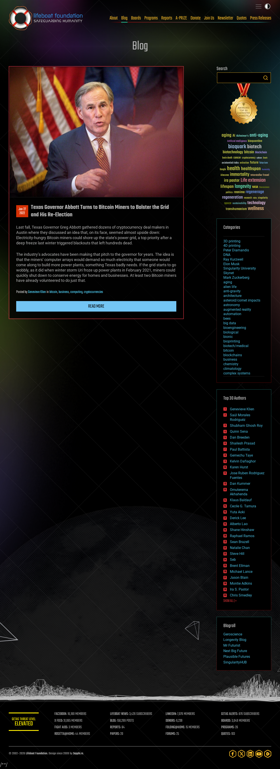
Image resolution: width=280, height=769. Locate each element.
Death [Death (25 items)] (265, 158)
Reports (166, 18)
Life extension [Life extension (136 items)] (253, 180)
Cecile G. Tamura (243, 506)
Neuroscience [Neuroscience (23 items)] (264, 187)
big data (229, 323)
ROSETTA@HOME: (65, 734)
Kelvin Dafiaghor (243, 461)
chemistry (230, 364)
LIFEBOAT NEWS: (119, 714)
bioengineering (234, 328)
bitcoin (53, 292)
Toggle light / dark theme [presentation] (267, 6)
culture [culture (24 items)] (259, 158)
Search (265, 77)
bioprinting (231, 341)
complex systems (236, 373)
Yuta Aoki (237, 512)
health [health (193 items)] (233, 169)
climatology (232, 369)
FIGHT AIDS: (62, 727)
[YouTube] (259, 754)
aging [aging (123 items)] (226, 135)
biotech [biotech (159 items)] (254, 147)
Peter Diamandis (236, 250)
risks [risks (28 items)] (255, 198)
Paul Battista (240, 449)
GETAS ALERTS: (229, 714)
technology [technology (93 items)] (256, 203)
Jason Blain (239, 577)
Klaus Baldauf (241, 500)
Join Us (209, 18)
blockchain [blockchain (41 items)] (261, 152)
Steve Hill (237, 554)
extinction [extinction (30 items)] (244, 163)
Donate (196, 18)
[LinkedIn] (250, 754)
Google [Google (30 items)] (223, 169)
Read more (96, 306)
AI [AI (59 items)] (234, 136)
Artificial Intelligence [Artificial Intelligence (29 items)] (237, 141)
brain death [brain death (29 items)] (227, 158)
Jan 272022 (22, 211)
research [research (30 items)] (248, 198)
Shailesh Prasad (242, 443)
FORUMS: (171, 734)
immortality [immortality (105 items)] (239, 174)
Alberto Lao (239, 524)
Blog (124, 18)
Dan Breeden (240, 437)
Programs (151, 18)
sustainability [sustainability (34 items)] (239, 203)
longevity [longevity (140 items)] (243, 186)
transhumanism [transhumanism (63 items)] (236, 209)
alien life (229, 287)
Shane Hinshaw (242, 530)
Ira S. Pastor (239, 589)
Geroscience (232, 634)
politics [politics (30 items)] (229, 192)
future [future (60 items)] (254, 163)
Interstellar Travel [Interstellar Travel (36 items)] (259, 175)
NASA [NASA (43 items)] (255, 187)
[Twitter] (241, 754)
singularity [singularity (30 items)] (263, 198)
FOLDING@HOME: (176, 727)
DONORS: (171, 721)
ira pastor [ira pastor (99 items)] (232, 180)
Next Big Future (235, 651)
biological (230, 332)
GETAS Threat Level (24, 722)
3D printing (231, 241)
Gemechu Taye (241, 455)
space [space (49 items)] (227, 203)
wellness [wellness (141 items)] (256, 209)
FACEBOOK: (61, 714)
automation (232, 314)
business (64, 292)
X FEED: (59, 721)
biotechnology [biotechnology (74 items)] (233, 152)
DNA (226, 255)
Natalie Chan (240, 548)
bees (227, 318)
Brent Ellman (240, 566)
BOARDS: (226, 721)
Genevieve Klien (37, 292)
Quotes (242, 18)
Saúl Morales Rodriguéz (240, 417)
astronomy (231, 305)
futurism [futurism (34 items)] (263, 163)
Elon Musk (231, 264)
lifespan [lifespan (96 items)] (227, 186)
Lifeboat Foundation (36, 753)
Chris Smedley (241, 595)
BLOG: (113, 721)
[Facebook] (232, 754)
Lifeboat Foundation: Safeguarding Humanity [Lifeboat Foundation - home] (46, 18)
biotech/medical (235, 346)
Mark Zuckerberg (236, 277)
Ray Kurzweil (233, 259)
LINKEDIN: (171, 714)
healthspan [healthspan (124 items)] (251, 169)
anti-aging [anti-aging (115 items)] (259, 135)
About (114, 18)
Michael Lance (241, 572)
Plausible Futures (236, 656)
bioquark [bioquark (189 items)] (237, 147)
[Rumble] (267, 754)
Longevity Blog (234, 640)
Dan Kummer (240, 484)
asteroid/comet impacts (241, 300)
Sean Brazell (239, 542)
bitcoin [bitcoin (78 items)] (249, 152)
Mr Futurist (231, 645)
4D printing (231, 245)
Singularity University (239, 268)
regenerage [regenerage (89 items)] (255, 192)
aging (227, 282)
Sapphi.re (78, 753)
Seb (233, 559)
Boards (136, 18)
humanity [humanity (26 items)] (266, 169)
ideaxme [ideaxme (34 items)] (224, 175)
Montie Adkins (241, 583)
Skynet (228, 273)
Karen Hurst (239, 467)
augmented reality (237, 309)
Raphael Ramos (242, 536)
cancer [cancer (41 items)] (237, 158)
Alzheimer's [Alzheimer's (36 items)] (242, 136)
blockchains (232, 355)
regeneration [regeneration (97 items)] (232, 197)
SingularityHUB (235, 662)
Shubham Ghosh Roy (246, 425)
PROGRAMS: (228, 727)
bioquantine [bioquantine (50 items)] (255, 141)
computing (76, 292)
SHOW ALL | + (230, 601)
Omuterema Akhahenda (239, 492)
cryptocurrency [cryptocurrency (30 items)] (249, 158)
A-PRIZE (181, 18)
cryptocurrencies (93, 292)
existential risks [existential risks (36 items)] (230, 163)
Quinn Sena (239, 431)
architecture (232, 296)
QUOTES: (226, 734)
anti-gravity (232, 291)
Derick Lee (238, 518)
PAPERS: (115, 734)
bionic (228, 337)
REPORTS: (115, 727)
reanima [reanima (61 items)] (239, 192)
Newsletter (225, 18)
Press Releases (260, 18)
